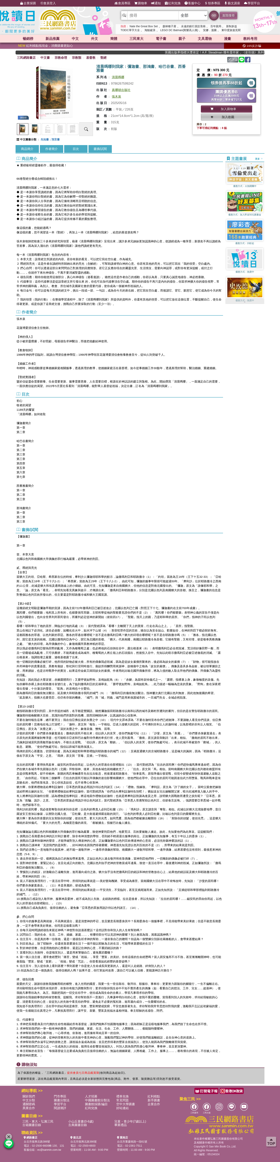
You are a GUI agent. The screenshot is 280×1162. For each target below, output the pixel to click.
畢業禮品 (120, 1125)
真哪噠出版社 (121, 90)
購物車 (140, 3)
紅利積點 (154, 1096)
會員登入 (48, 3)
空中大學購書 (125, 1104)
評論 (233, 59)
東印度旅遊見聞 (231, 30)
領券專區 (212, 3)
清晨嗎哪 (118, 77)
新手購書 (154, 1100)
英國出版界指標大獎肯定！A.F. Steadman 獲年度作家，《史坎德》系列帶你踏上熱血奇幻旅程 (220, 52)
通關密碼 (29, 1104)
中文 (75, 39)
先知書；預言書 (50, 139)
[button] (244, 302)
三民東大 (137, 39)
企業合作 (154, 1104)
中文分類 (29, 1100)
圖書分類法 (61, 1100)
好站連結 (122, 1108)
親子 (182, 39)
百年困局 (215, 26)
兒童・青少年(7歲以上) (130, 1121)
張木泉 (116, 96)
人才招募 (91, 1096)
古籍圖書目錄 (31, 1125)
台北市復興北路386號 (37, 1141)
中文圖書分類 (28, 139)
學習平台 (252, 3)
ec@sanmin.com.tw (49, 1149)
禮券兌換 (122, 1096)
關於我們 (29, 1096)
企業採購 (28, 3)
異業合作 (29, 1108)
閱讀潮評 (60, 1108)
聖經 (103, 57)
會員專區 (122, 3)
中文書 (45, 57)
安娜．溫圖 (210, 30)
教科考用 (250, 39)
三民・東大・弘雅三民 (37, 1121)
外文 (94, 39)
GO (214, 15)
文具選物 (205, 39)
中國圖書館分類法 (97, 1100)
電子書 (161, 39)
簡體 (113, 39)
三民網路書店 (26, 57)
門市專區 (60, 1096)
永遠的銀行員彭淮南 (193, 26)
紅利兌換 (173, 3)
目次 (76, 149)
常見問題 (122, 1100)
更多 (259, 159)
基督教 (90, 57)
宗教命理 (61, 57)
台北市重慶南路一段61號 (132, 1141)
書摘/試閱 (100, 149)
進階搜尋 (228, 15)
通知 (156, 3)
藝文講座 (232, 3)
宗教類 (76, 57)
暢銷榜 (28, 39)
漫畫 (227, 39)
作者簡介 (51, 149)
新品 (53, 39)
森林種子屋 (169, 26)
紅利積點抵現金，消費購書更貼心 (45, 45)
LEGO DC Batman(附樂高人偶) (179, 30)
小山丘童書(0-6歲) (81, 1121)
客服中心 (192, 3)
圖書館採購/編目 (96, 1104)
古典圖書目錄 (77, 1125)
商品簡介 (27, 149)
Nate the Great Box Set (144, 26)
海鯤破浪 (149, 30)
